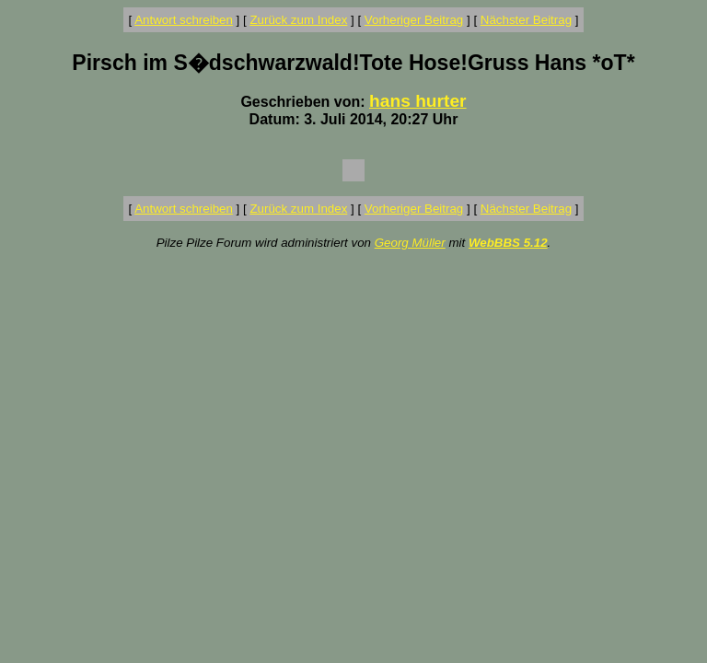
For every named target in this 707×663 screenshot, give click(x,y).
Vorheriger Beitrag (414, 20)
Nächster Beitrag (526, 20)
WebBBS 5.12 (508, 243)
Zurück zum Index (298, 20)
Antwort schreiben (183, 20)
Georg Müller (410, 243)
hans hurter (418, 100)
